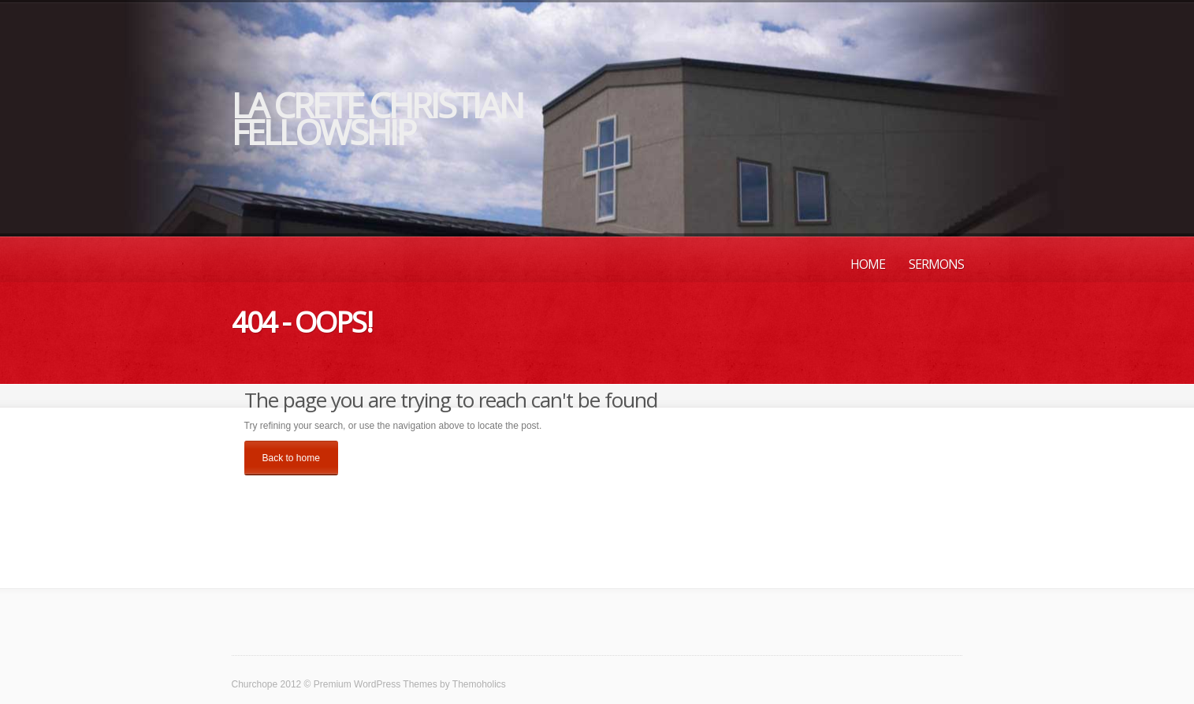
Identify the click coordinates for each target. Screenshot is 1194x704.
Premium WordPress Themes (375, 684)
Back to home (291, 458)
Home (867, 264)
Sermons (936, 264)
